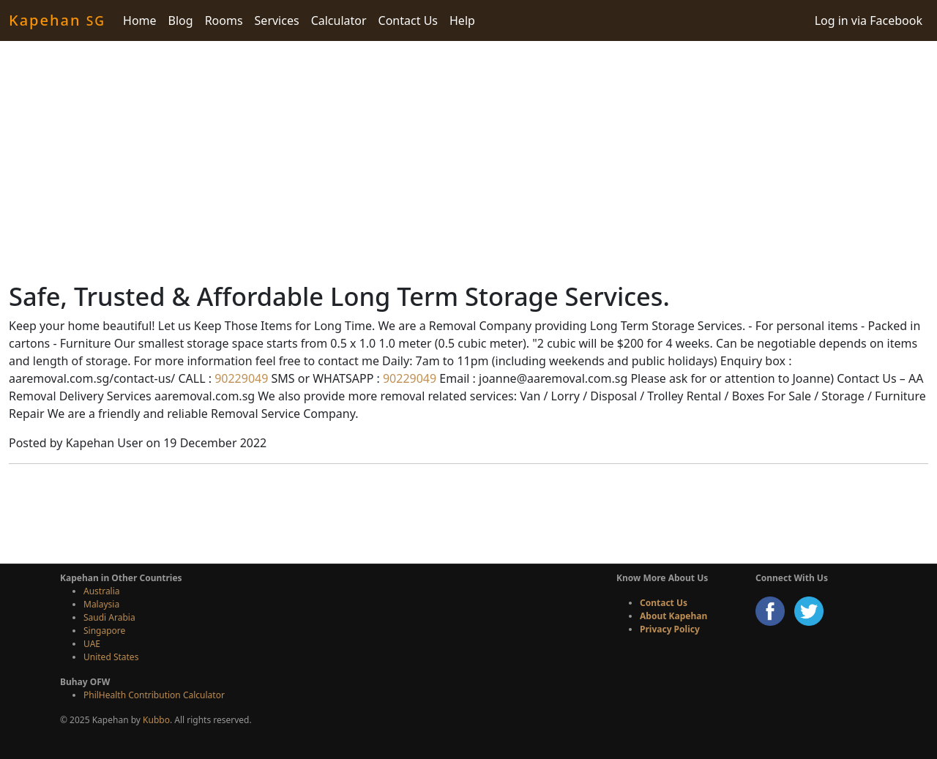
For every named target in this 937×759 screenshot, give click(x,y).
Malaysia (101, 604)
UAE (91, 644)
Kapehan (57, 20)
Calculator (339, 20)
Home (140, 20)
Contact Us (408, 20)
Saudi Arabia (109, 617)
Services (277, 20)
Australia (101, 591)
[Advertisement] (468, 161)
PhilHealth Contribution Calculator (154, 695)
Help (462, 20)
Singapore (104, 630)
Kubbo (156, 720)
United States (110, 657)
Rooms (224, 20)
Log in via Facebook (868, 20)
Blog (180, 20)
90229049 (240, 378)
